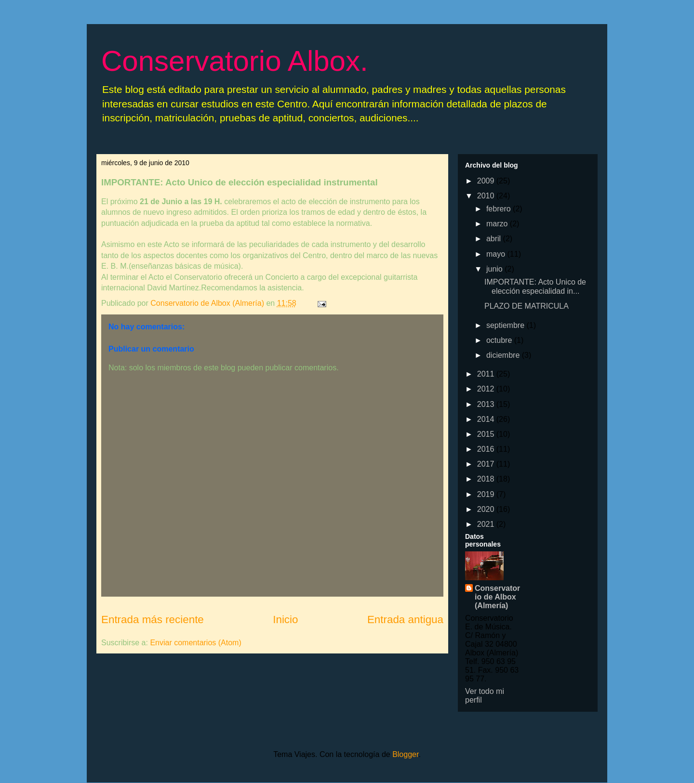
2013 (486, 404)
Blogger (405, 754)
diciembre (504, 355)
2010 (486, 196)
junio (495, 269)
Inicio (285, 619)
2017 (486, 464)
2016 (486, 449)
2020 (486, 509)
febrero (499, 209)
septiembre (506, 325)
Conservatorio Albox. (234, 61)
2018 (486, 479)
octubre (500, 340)
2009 (486, 181)
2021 (486, 524)
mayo (496, 254)
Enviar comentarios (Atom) (195, 643)
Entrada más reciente (152, 619)
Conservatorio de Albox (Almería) (497, 597)
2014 (486, 419)
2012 (486, 389)
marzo (498, 224)
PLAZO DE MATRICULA (526, 306)
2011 (486, 374)
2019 (486, 494)
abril (494, 239)
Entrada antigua (405, 619)
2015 (486, 434)
